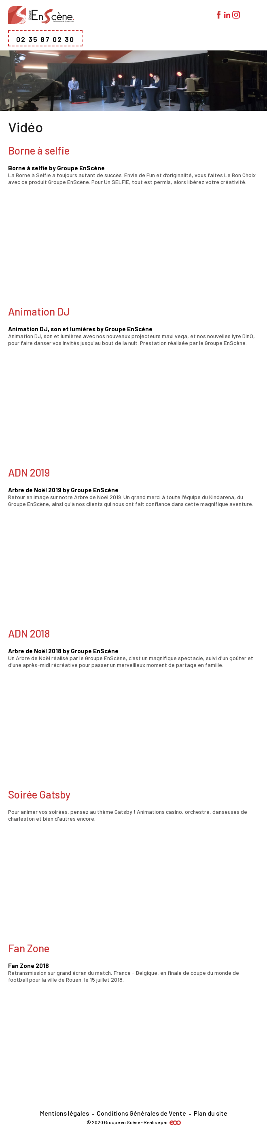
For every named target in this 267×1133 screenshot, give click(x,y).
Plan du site (210, 1113)
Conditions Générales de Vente (141, 1113)
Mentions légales (64, 1113)
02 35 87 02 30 (45, 39)
